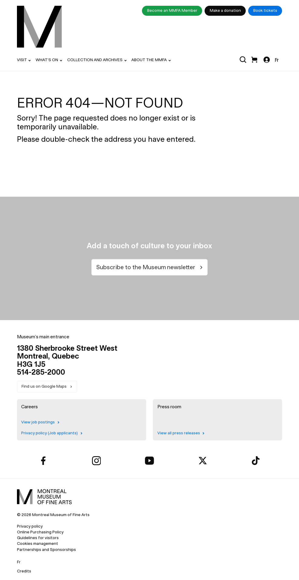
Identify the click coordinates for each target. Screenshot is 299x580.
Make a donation (225, 10)
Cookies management (37, 543)
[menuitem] (39, 27)
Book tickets (265, 10)
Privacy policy (30, 526)
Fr (276, 60)
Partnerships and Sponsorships (46, 549)
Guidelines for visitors (38, 537)
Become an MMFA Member (172, 10)
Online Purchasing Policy (40, 532)
